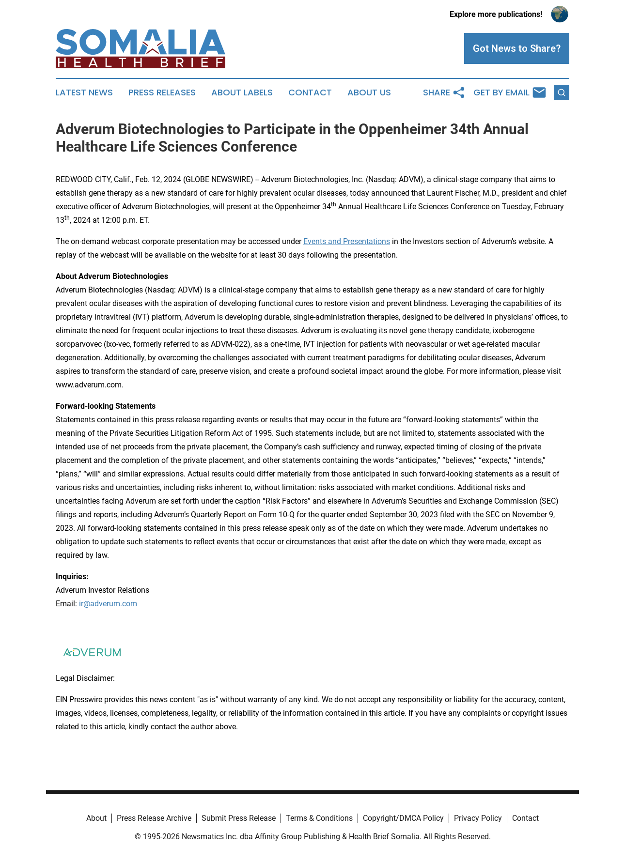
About (96, 818)
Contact (310, 92)
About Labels (242, 92)
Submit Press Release (239, 818)
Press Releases (162, 92)
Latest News (84, 92)
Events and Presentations (346, 241)
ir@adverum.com (108, 603)
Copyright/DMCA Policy (403, 818)
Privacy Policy (478, 818)
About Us (369, 92)
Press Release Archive (154, 818)
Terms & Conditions (319, 818)
